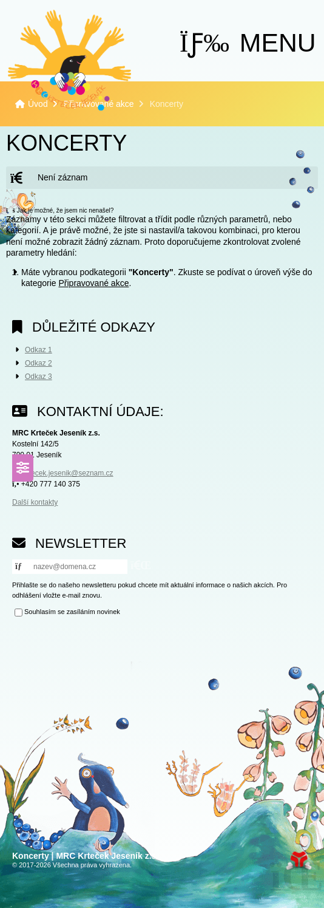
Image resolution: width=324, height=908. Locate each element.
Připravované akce (93, 283)
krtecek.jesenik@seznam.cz (68, 473)
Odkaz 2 (38, 363)
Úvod (69, 60)
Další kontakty (35, 502)
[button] (248, 42)
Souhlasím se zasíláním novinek (72, 612)
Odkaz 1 (38, 350)
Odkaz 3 (38, 376)
